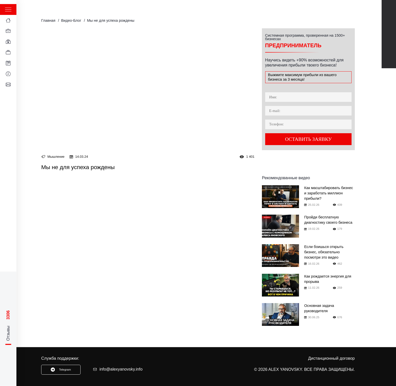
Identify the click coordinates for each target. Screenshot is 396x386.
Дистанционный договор (331, 358)
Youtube (389, 12)
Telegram (389, 27)
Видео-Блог (71, 20)
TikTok (389, 41)
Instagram (389, 56)
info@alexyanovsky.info (118, 369)
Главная (48, 20)
